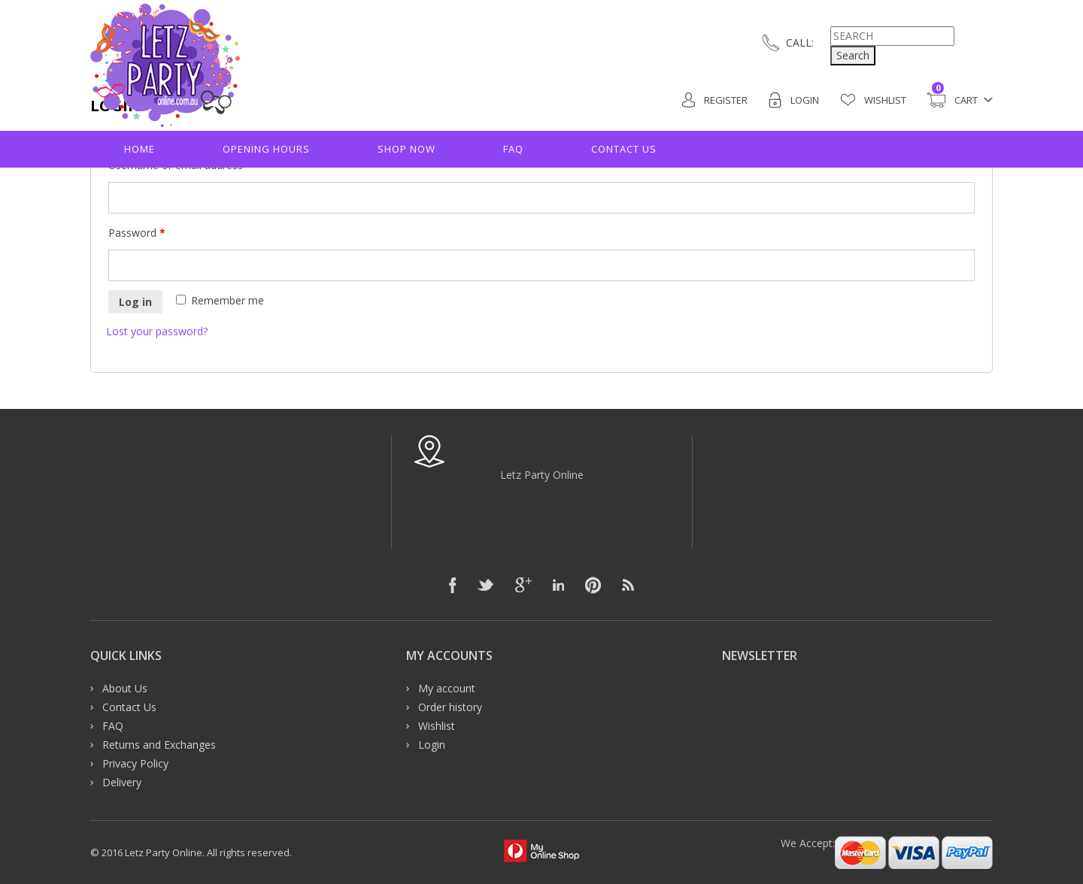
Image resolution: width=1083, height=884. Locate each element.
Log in (135, 302)
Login (794, 100)
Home (139, 149)
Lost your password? (157, 331)
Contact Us (624, 149)
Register (715, 100)
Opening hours (266, 149)
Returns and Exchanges (159, 744)
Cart (952, 100)
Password (136, 233)
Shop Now (406, 149)
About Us (124, 688)
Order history (450, 707)
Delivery (121, 782)
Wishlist (873, 100)
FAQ (513, 149)
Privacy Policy (135, 763)
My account (446, 688)
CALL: (800, 42)
